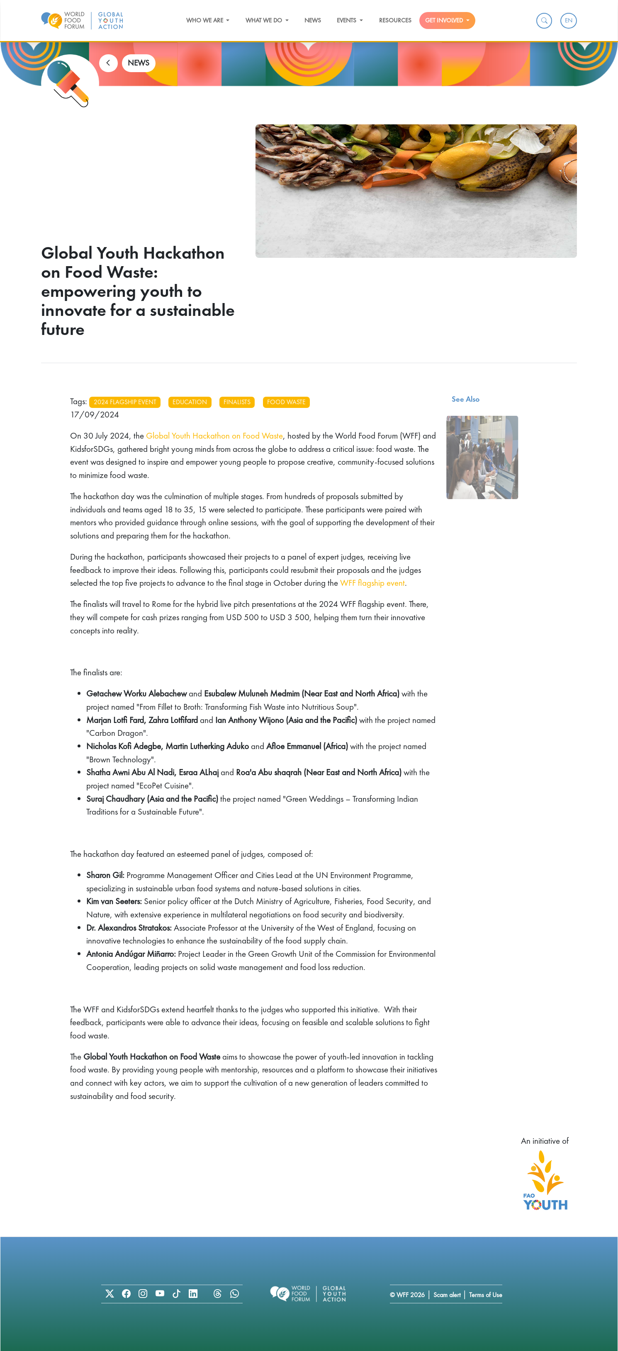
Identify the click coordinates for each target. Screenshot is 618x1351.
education (190, 402)
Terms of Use (485, 1294)
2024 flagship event (125, 402)
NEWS (138, 63)
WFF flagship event (372, 582)
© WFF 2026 (407, 1294)
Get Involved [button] (445, 20)
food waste (286, 402)
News (312, 20)
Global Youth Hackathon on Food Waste (214, 435)
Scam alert (446, 1294)
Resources (395, 20)
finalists (237, 402)
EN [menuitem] (568, 20)
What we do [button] (265, 20)
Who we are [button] (205, 20)
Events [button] (347, 20)
